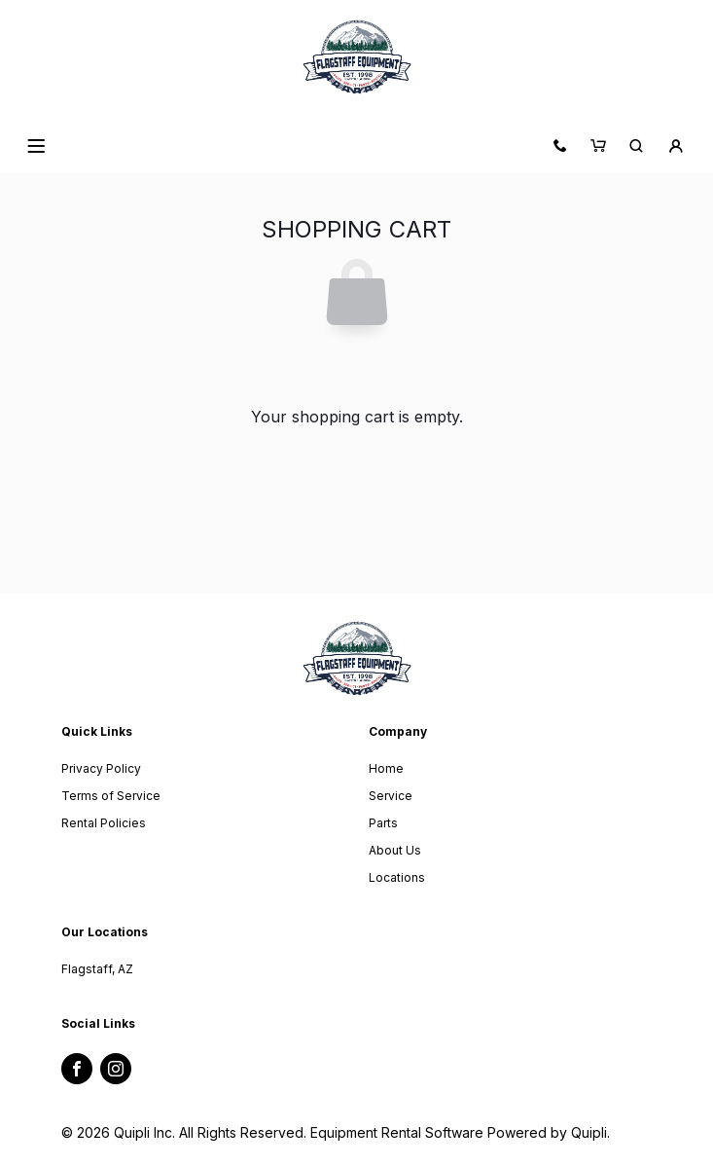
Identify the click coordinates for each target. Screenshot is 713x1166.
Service (390, 795)
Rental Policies (103, 823)
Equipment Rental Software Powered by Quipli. (460, 1132)
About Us (395, 850)
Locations (397, 877)
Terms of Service (110, 795)
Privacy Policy (101, 768)
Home (386, 768)
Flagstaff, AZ (97, 969)
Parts (383, 823)
